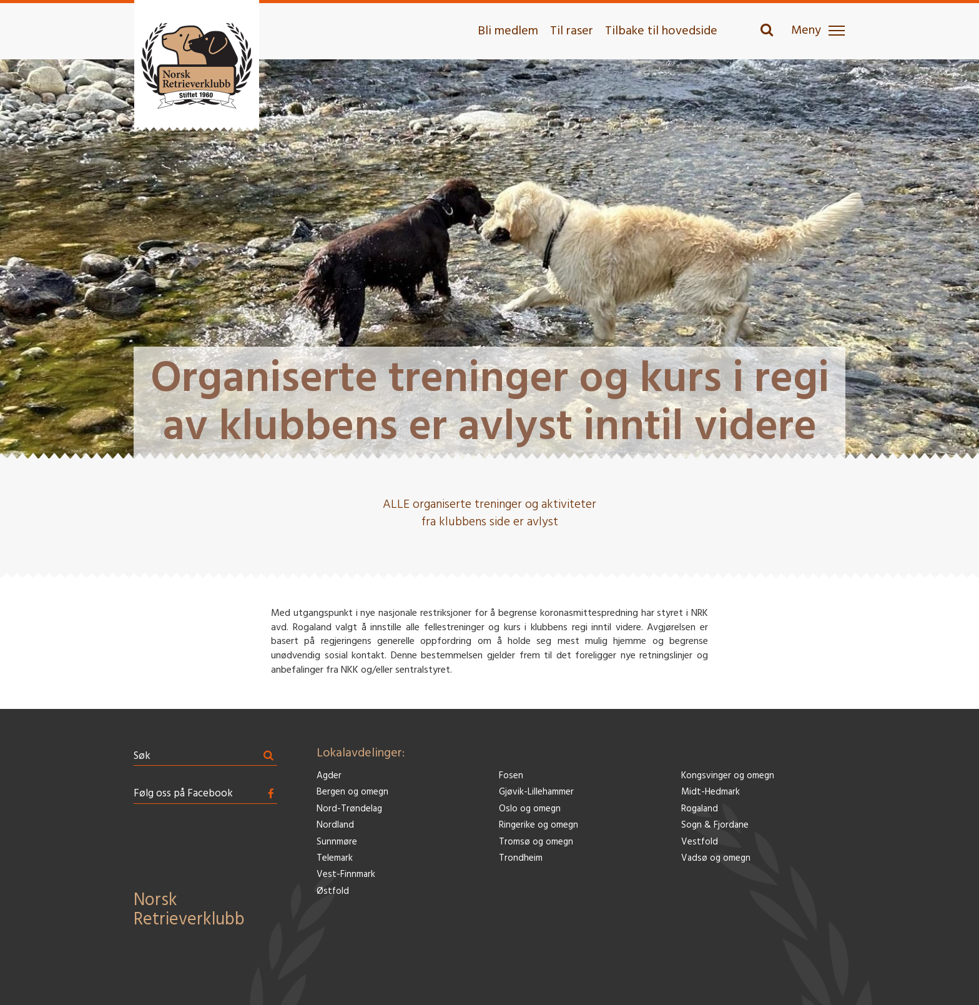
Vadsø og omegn (715, 858)
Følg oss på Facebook (183, 793)
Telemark (335, 858)
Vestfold (699, 842)
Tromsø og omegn (536, 842)
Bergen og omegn (352, 792)
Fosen (511, 776)
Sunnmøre (337, 842)
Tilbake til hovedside (661, 31)
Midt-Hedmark (710, 792)
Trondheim (521, 858)
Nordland (335, 825)
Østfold (333, 891)
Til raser (571, 31)
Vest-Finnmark (346, 874)
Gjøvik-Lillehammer (536, 792)
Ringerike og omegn (538, 825)
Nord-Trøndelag (349, 809)
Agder (329, 776)
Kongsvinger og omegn (727, 776)
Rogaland (699, 809)
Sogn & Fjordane (715, 825)
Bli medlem (508, 31)
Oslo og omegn (530, 809)
